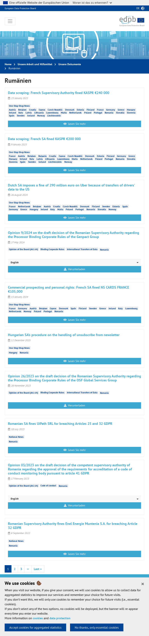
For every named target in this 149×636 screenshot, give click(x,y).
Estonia (80, 109)
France (100, 109)
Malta (64, 112)
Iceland (31, 115)
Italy (20, 112)
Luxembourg (52, 112)
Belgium (22, 109)
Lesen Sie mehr (74, 124)
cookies (38, 618)
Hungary (131, 109)
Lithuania (39, 112)
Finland (90, 109)
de (138, 8)
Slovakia (120, 112)
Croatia (32, 109)
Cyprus (42, 109)
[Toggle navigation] (10, 21)
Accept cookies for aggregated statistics (35, 627)
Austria (12, 109)
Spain (11, 115)
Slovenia (131, 112)
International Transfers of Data (82, 249)
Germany (110, 109)
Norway (41, 115)
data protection (59, 618)
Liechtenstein (54, 115)
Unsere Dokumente (69, 64)
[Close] (142, 584)
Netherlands (75, 112)
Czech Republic (55, 109)
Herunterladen (74, 269)
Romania (109, 112)
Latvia (29, 112)
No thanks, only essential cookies (97, 627)
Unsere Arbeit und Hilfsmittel (35, 64)
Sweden (21, 115)
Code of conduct (48, 485)
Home (8, 64)
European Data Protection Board (20, 8)
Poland (87, 112)
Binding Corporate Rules (52, 249)
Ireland (12, 112)
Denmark (69, 109)
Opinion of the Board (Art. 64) (23, 249)
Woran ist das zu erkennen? (92, 2)
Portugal (98, 112)
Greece (121, 109)
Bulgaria (42, 155)
